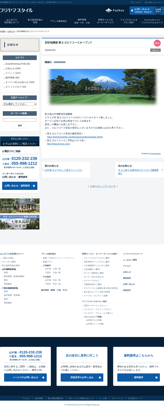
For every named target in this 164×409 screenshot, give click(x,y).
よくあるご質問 (130, 260)
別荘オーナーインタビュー (96, 305)
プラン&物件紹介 (48, 254)
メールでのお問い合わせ (25, 377)
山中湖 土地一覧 (53, 269)
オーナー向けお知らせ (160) (19, 82)
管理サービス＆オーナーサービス (105, 21)
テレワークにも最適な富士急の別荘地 (100, 288)
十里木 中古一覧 (53, 284)
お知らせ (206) (13, 68)
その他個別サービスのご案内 (97, 265)
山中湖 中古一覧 (53, 280)
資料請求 (127, 278)
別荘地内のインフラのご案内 (97, 262)
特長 (6, 272)
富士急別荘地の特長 (35, 21)
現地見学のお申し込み (82, 377)
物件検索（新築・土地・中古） (55, 290)
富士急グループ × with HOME (97, 292)
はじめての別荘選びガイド (11, 21)
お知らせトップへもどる (102, 186)
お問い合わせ (129, 284)
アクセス (137, 2)
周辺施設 (8, 284)
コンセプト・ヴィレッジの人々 (98, 309)
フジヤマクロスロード (152, 21)
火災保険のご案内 (92, 269)
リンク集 (103, 398)
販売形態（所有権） (13, 295)
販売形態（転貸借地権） (15, 276)
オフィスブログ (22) (15, 86)
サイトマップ (117, 398)
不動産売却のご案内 (93, 284)
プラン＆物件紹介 (58, 21)
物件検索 (82, 21)
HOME (2, 31)
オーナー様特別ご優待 (94, 273)
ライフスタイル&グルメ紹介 (94, 301)
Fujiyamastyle (155, 153)
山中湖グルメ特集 (94, 320)
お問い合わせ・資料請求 (17, 185)
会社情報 (39, 398)
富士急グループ (135, 398)
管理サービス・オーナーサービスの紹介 (99, 254)
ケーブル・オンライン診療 (96, 296)
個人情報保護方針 (55, 398)
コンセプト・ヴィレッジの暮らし (98, 313)
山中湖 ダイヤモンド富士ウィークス (63, 170)
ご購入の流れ (8, 258)
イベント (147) (13, 73)
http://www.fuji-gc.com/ (58, 144)
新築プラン (48, 262)
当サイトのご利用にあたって (81, 398)
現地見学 (127, 290)
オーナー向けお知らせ (94, 277)
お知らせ (11, 31)
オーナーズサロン (92, 280)
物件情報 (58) (12, 77)
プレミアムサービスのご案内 (97, 258)
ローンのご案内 (9, 262)
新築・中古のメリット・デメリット (58, 258)
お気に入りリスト (155, 2)
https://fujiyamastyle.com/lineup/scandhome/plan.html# (75, 137)
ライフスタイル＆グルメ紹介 (128, 21)
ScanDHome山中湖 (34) (17, 63)
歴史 (6, 280)
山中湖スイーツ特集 (95, 324)
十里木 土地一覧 (53, 272)
